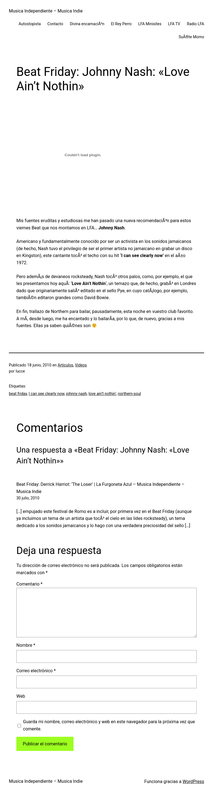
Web (20, 696)
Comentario (29, 584)
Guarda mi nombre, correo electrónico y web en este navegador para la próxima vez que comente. (109, 725)
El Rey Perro (121, 24)
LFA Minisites (149, 24)
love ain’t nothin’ (102, 393)
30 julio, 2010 (27, 498)
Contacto (55, 24)
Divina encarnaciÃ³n (87, 24)
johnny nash (76, 393)
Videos (81, 365)
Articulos (65, 365)
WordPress (193, 781)
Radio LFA (195, 24)
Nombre (25, 645)
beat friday (18, 393)
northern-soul (129, 393)
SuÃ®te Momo (191, 37)
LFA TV (174, 24)
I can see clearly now (46, 393)
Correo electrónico (36, 670)
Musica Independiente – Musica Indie (46, 11)
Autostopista (30, 24)
